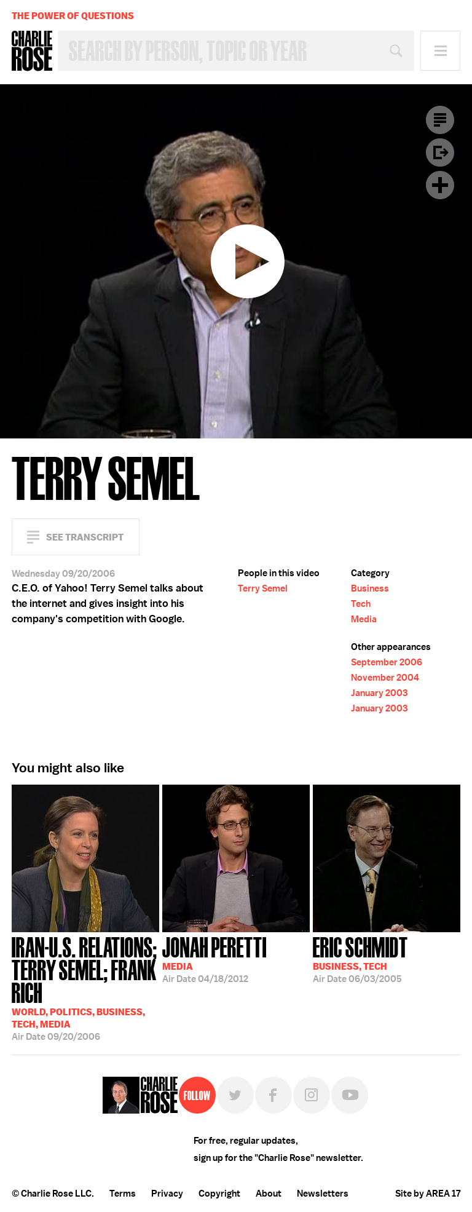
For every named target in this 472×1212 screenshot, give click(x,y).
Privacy (167, 1193)
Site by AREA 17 (427, 1193)
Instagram (311, 1095)
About (268, 1193)
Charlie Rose (32, 51)
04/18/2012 (214, 958)
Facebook (273, 1095)
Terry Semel (263, 588)
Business (370, 588)
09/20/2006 (85, 987)
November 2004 (385, 677)
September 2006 (386, 662)
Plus (440, 185)
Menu (440, 51)
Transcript (440, 120)
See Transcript (85, 537)
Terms (122, 1193)
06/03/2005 (360, 958)
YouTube (349, 1095)
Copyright (219, 1193)
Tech (361, 604)
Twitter (235, 1095)
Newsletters (322, 1193)
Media (364, 619)
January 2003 (379, 693)
